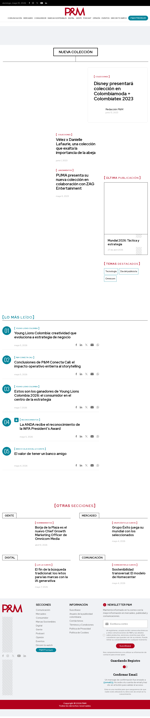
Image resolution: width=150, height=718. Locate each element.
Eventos (105, 18)
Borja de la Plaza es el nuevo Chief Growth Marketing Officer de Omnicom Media (51, 533)
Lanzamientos (65, 170)
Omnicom (110, 278)
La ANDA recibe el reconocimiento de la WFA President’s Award (50, 426)
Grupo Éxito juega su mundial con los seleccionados (128, 531)
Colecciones (64, 135)
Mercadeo (28, 18)
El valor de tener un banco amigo (40, 453)
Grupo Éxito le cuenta (125, 523)
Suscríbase (75, 610)
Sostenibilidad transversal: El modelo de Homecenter (128, 573)
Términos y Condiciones (81, 624)
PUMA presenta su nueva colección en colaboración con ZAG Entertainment (75, 182)
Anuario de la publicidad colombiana (81, 615)
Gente (79, 18)
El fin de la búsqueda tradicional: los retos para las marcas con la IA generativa (51, 575)
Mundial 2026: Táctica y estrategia (123, 242)
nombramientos (44, 523)
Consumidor (40, 18)
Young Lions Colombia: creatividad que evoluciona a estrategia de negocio (45, 335)
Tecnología (111, 271)
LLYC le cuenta (44, 565)
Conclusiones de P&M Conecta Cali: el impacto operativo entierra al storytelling (47, 364)
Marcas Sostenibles (57, 18)
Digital (71, 18)
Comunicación (15, 18)
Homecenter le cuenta (125, 565)
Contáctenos (76, 620)
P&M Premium (138, 18)
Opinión (96, 18)
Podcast (87, 18)
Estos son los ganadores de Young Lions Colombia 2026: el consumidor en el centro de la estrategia (46, 395)
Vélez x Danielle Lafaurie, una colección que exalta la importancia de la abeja (75, 146)
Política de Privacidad (80, 628)
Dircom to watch (119, 18)
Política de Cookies (79, 632)
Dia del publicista (128, 271)
